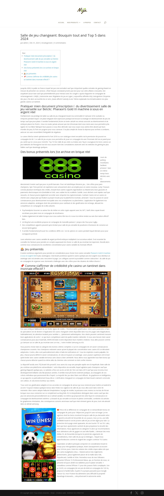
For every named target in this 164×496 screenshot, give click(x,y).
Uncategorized (46, 43)
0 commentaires (60, 43)
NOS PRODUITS (72, 22)
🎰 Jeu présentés (30, 74)
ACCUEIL (61, 22)
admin (25, 43)
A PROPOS (87, 22)
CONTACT (97, 22)
